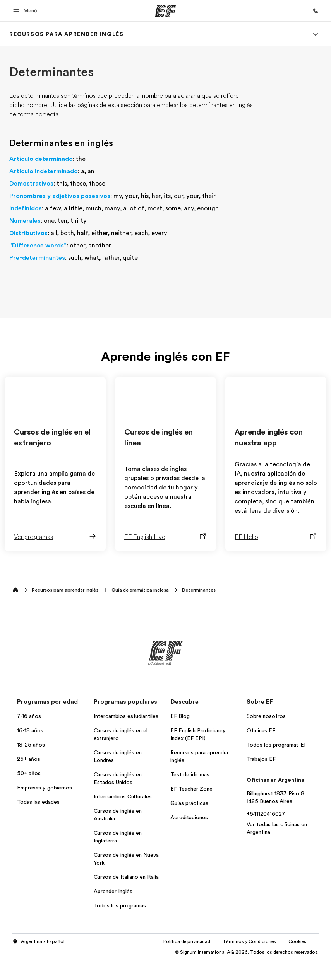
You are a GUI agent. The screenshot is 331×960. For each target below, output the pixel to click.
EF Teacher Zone (191, 789)
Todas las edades (38, 802)
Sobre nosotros (266, 716)
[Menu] (315, 34)
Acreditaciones (189, 817)
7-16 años (29, 716)
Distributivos (28, 233)
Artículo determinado (41, 158)
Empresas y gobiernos (44, 787)
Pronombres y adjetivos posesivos (59, 196)
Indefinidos (25, 208)
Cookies (297, 941)
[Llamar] (315, 11)
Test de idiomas (189, 774)
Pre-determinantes (37, 257)
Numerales (25, 220)
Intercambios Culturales (123, 796)
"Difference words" (38, 245)
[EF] (165, 11)
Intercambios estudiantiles (126, 716)
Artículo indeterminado (43, 171)
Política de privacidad (186, 941)
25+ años (28, 759)
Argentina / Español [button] (38, 942)
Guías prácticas (189, 803)
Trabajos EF (261, 759)
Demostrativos (31, 183)
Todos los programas (120, 905)
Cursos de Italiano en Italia (126, 877)
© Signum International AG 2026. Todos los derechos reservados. (247, 952)
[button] (26, 10)
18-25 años (31, 745)
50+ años (29, 773)
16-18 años (30, 730)
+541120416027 (266, 814)
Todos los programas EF (277, 745)
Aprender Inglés (113, 891)
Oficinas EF (261, 730)
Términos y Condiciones (249, 941)
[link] (66, 34)
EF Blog (180, 716)
